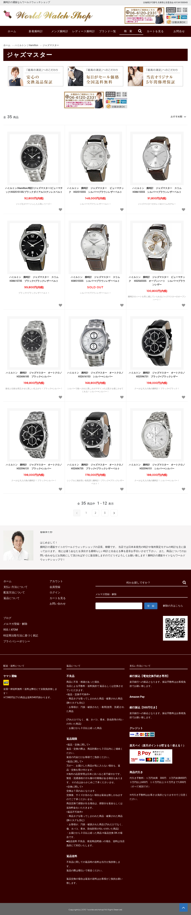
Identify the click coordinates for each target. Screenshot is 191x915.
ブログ (7, 617)
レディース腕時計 (83, 31)
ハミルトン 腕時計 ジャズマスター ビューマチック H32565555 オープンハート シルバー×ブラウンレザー (157, 281)
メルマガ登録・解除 (15, 623)
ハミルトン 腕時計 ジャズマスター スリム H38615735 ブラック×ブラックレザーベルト (35, 279)
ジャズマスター (51, 45)
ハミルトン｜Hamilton (26, 45)
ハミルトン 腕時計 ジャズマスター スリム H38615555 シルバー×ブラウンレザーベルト (158, 190)
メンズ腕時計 (59, 31)
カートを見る (155, 31)
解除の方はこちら (173, 605)
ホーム (12, 31)
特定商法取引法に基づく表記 (20, 634)
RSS (5, 628)
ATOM (14, 628)
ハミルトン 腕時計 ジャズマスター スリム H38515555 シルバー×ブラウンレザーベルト (96, 279)
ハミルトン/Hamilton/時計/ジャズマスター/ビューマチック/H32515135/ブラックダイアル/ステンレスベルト (34, 190)
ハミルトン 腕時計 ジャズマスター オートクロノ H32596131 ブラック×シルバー (34, 466)
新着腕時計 (36, 31)
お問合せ (179, 31)
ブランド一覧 (107, 31)
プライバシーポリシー (16, 640)
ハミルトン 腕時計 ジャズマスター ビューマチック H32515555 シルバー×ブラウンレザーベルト (95, 190)
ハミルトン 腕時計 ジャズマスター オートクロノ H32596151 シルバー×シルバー (157, 466)
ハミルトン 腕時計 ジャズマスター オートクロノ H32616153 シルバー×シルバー (95, 374)
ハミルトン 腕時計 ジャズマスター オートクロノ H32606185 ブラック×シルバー (34, 374)
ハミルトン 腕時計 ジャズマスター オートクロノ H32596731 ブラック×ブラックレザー (157, 374)
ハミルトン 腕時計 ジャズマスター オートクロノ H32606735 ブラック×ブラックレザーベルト (95, 466)
